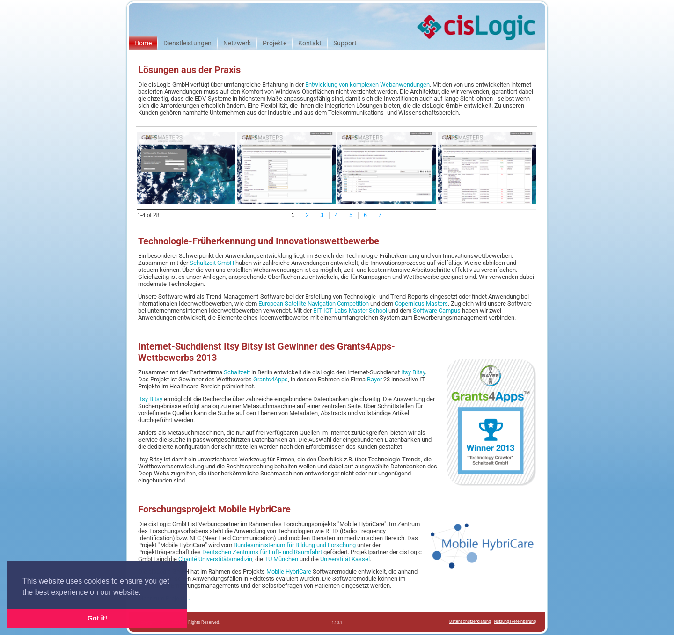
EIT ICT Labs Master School (350, 310)
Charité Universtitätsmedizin (215, 558)
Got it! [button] (97, 618)
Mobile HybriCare (288, 571)
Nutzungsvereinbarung (515, 621)
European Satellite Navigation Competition (313, 303)
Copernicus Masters (421, 303)
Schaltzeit (237, 372)
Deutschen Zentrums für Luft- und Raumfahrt (262, 551)
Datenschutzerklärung (470, 621)
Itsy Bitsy (413, 372)
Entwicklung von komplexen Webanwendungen (367, 84)
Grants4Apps (270, 379)
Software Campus (437, 310)
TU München (281, 558)
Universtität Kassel (345, 558)
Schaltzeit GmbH (212, 262)
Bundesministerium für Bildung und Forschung (295, 544)
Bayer (374, 379)
